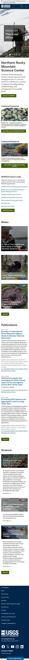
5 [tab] (19, 54)
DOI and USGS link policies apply (10, 604)
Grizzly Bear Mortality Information (11, 197)
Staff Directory (5, 203)
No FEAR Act (5, 607)
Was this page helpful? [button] (15, 658)
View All (5, 314)
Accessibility (5, 587)
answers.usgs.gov (6, 653)
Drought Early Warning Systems (11, 194)
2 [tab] (12, 54)
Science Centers (11, 30)
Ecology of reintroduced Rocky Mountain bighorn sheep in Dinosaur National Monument (12, 334)
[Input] (18, 6)
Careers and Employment (8, 617)
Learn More (6, 493)
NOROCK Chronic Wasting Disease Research (14, 186)
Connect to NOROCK (9, 95)
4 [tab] (17, 54)
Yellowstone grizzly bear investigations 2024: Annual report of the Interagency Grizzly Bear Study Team (13, 381)
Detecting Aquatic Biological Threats (13, 131)
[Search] (21, 6)
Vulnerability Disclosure (8, 613)
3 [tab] (14, 54)
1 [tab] (10, 54)
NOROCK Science (8, 210)
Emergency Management (8, 623)
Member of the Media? (8, 206)
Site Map (3, 600)
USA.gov (3, 610)
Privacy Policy (5, 597)
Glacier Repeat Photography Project (12, 200)
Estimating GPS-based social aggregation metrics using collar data (13, 401)
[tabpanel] (14, 33)
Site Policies (4, 594)
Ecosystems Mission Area (10, 369)
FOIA (2, 591)
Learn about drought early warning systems (14, 165)
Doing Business (5, 620)
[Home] (5, 7)
